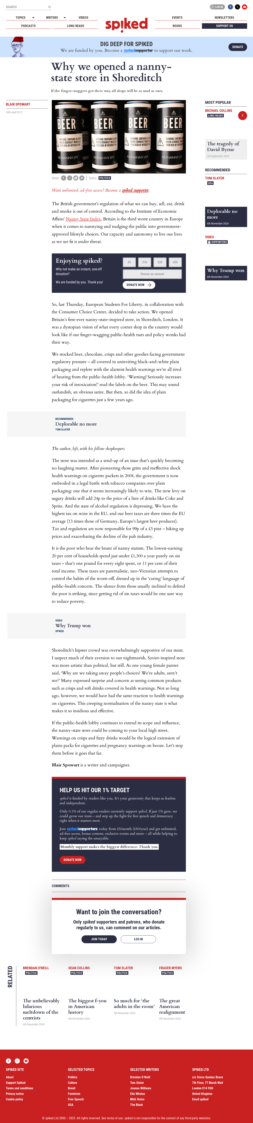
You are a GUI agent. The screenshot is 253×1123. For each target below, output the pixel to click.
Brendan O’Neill (140, 1077)
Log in (216, 7)
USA (210, 183)
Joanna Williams (140, 1088)
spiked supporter (135, 190)
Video (209, 237)
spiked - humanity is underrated (127, 25)
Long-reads (75, 26)
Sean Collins (79, 968)
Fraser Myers (170, 968)
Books (177, 26)
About (10, 1077)
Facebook (230, 6)
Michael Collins (218, 110)
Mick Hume (137, 1099)
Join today (99, 939)
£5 (129, 262)
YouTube (244, 6)
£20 (160, 262)
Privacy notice (15, 1094)
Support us (224, 26)
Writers (52, 17)
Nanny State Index (83, 219)
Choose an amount (152, 274)
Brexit (71, 1088)
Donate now (135, 285)
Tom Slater (123, 968)
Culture (72, 1083)
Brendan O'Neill (36, 968)
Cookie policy (14, 1099)
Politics (104, 178)
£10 (144, 262)
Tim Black (136, 1105)
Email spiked (200, 1099)
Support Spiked (16, 1083)
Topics (21, 17)
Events (177, 17)
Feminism (74, 1094)
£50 (175, 262)
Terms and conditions (19, 1088)
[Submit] (49, 7)
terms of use (115, 1118)
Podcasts (28, 26)
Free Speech (76, 1099)
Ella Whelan (137, 1094)
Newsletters (224, 17)
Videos (83, 17)
